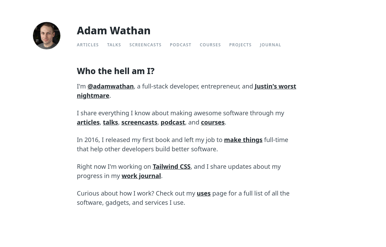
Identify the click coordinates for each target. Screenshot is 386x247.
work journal (141, 176)
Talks (114, 44)
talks (110, 122)
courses (213, 122)
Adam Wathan (114, 30)
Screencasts (145, 44)
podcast (173, 122)
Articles (88, 44)
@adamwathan (110, 86)
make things (243, 140)
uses (204, 193)
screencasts (139, 122)
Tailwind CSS (171, 166)
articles (88, 122)
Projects (240, 44)
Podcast (180, 44)
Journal (270, 44)
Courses (210, 44)
